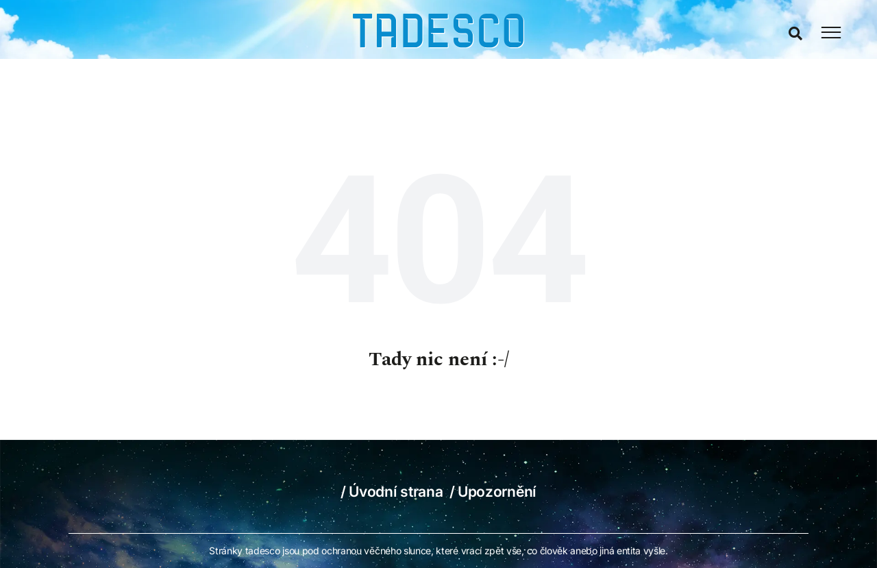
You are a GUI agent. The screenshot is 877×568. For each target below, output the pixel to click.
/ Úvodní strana (392, 491)
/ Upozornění (492, 491)
